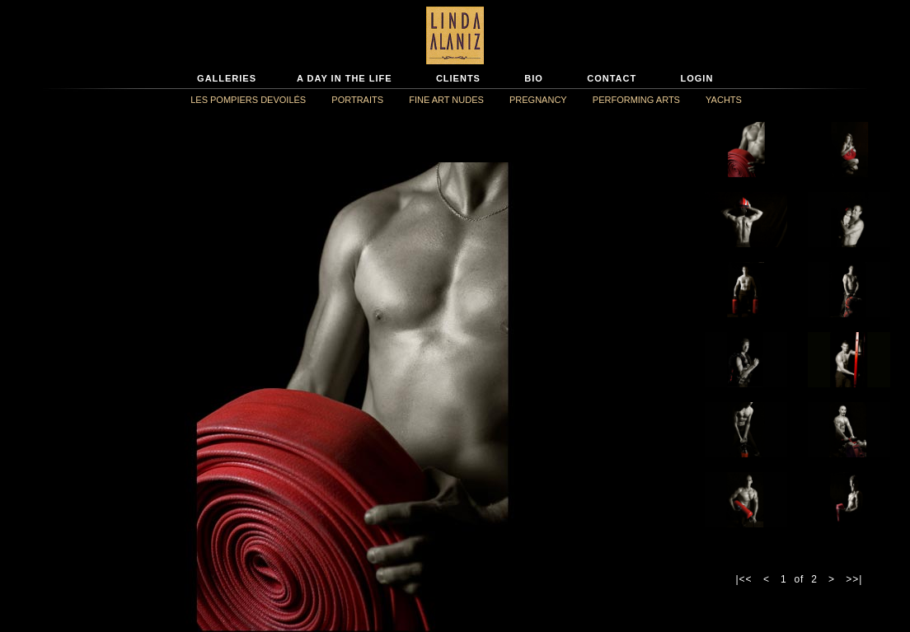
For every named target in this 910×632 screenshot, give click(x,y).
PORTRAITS (357, 100)
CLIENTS (458, 78)
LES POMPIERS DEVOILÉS (248, 100)
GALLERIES (226, 78)
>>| (854, 579)
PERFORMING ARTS (636, 100)
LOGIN (697, 78)
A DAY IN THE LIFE (344, 78)
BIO (533, 78)
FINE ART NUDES (446, 100)
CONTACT (611, 78)
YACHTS (724, 100)
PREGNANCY (538, 100)
